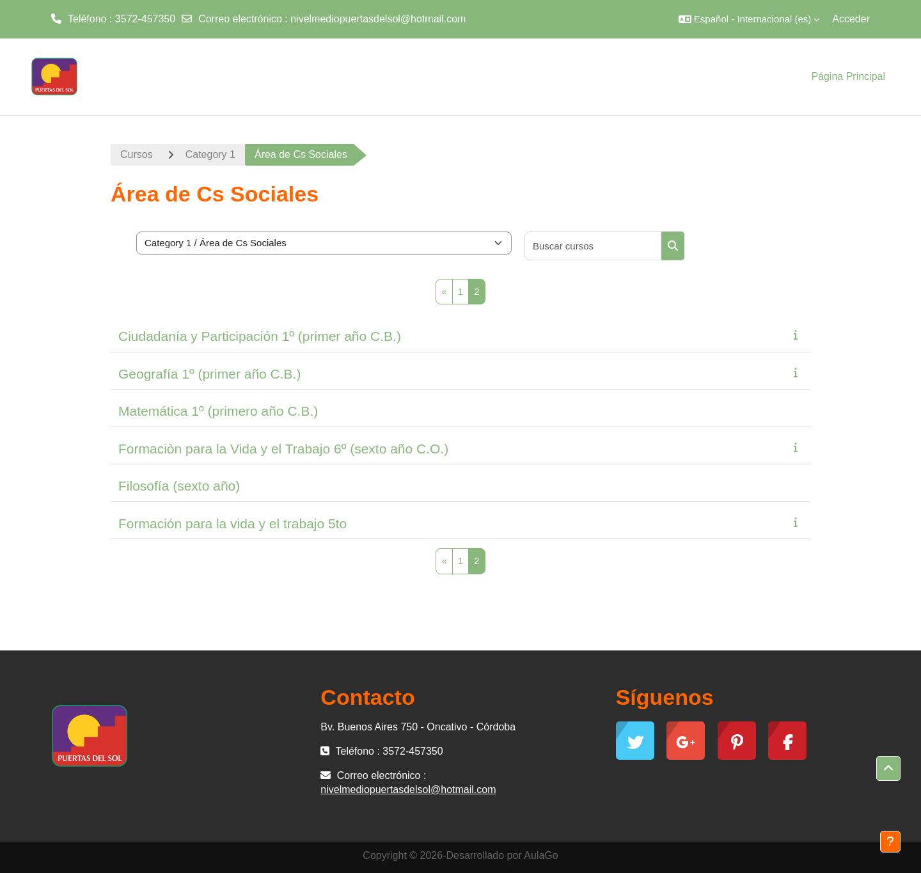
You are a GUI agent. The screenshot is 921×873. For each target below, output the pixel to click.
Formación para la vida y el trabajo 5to (232, 523)
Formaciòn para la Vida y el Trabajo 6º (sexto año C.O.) (283, 448)
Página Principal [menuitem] (848, 76)
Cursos (136, 154)
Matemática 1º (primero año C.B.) (218, 411)
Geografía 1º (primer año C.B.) (209, 373)
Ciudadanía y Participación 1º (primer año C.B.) (259, 336)
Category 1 (210, 154)
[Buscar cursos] (593, 246)
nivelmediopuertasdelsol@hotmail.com (378, 18)
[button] (749, 19)
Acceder (851, 18)
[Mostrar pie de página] (890, 842)
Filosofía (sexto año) (179, 485)
